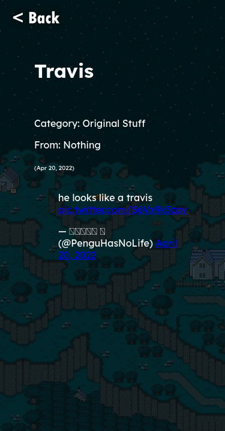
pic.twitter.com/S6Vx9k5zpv (122, 210)
